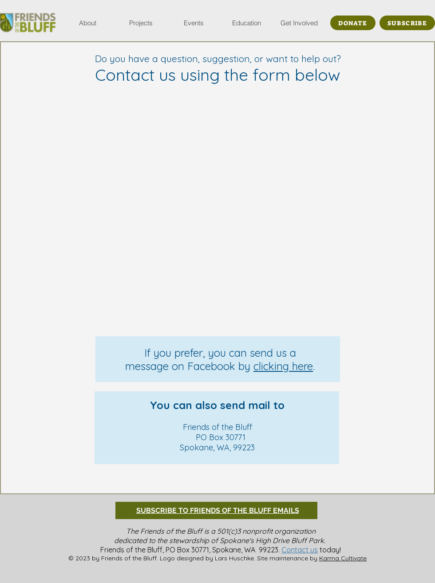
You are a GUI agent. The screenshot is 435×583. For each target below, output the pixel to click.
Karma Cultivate (343, 558)
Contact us (299, 549)
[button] (87, 23)
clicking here (283, 366)
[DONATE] (353, 23)
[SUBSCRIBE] (407, 23)
